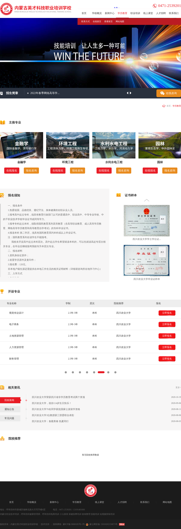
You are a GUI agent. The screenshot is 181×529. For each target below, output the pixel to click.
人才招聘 (161, 13)
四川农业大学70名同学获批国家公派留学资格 (56, 409)
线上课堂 (148, 13)
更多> (178, 387)
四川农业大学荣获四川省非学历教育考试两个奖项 (58, 397)
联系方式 (85, 21)
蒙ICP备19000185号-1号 (74, 524)
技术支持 (45, 524)
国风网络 (57, 524)
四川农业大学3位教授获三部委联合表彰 (53, 415)
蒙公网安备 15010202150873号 (103, 524)
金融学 (21, 162)
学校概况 (97, 13)
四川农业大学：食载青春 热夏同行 (50, 421)
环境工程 (67, 162)
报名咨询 (31, 170)
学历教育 (122, 13)
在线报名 (11, 170)
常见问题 (9, 418)
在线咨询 (171, 93)
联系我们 (174, 13)
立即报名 (21, 313)
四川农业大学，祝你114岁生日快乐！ (51, 403)
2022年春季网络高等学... (45, 93)
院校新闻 (9, 400)
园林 (160, 162)
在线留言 (97, 21)
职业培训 (135, 13)
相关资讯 (14, 387)
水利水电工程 (113, 162)
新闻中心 (109, 13)
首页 (84, 13)
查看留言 (108, 21)
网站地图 (120, 21)
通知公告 (9, 409)
